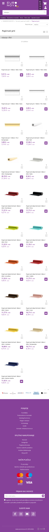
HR (40, 4)
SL (40, 2)
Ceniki (24, 426)
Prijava (44, 9)
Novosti (24, 440)
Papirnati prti (35, 21)
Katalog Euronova (24, 418)
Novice (21, 17)
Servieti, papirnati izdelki (23, 21)
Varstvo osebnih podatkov (25, 448)
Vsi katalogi (24, 423)
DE (40, 8)
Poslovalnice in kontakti (13, 17)
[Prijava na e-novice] (43, 496)
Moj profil (24, 453)
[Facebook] (15, 514)
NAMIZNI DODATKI (8, 21)
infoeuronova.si (27, 428)
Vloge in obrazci (24, 421)
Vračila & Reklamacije (24, 450)
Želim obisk (27, 17)
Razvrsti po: (29, 24)
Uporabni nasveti (35, 17)
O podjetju (3, 17)
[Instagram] (20, 514)
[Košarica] (45, 3)
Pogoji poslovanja (24, 445)
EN (40, 6)
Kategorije (25, 442)
